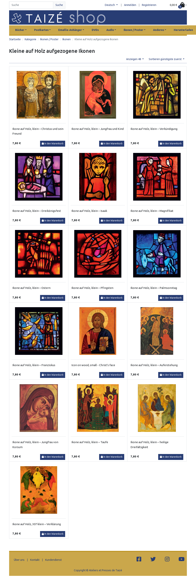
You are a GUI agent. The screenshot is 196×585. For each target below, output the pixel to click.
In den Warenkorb (52, 143)
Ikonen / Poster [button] (133, 29)
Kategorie (30, 39)
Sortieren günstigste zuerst (165, 59)
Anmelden (130, 4)
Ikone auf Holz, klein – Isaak (89, 210)
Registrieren (149, 4)
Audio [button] (110, 29)
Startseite (15, 39)
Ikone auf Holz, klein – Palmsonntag (153, 287)
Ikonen (66, 39)
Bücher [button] (19, 29)
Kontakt (35, 559)
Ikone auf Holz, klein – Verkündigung (153, 128)
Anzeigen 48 (134, 59)
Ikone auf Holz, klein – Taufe (89, 442)
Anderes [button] (158, 29)
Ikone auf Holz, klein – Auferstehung (154, 365)
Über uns (19, 559)
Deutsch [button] (110, 4)
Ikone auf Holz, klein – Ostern (31, 287)
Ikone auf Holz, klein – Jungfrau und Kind (97, 128)
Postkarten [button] (41, 29)
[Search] (31, 5)
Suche (59, 4)
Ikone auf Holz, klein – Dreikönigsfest (36, 210)
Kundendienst (53, 559)
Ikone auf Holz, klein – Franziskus (33, 365)
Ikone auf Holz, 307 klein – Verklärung (36, 524)
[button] (178, 5)
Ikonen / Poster (49, 39)
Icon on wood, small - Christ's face (93, 365)
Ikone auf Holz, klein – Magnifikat (151, 210)
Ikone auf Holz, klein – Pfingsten (92, 287)
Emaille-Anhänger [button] (70, 29)
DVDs (95, 29)
